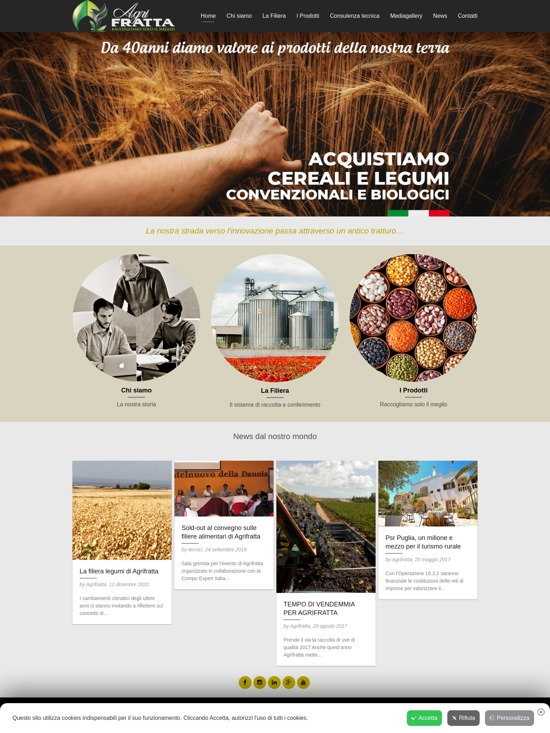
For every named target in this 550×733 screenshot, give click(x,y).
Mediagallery (406, 16)
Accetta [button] (424, 718)
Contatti (468, 16)
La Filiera (274, 16)
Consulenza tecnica (354, 16)
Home (208, 16)
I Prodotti (307, 16)
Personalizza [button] (509, 718)
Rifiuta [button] (463, 718)
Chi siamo (239, 16)
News (440, 16)
